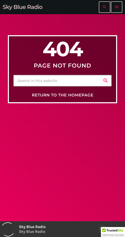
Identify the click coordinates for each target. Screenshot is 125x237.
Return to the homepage (62, 94)
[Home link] (22, 7)
